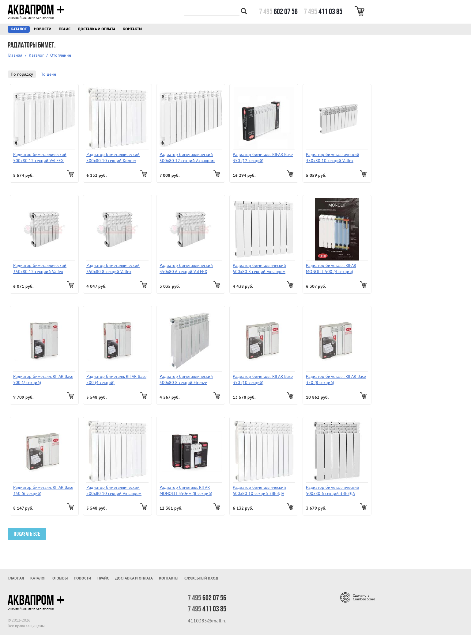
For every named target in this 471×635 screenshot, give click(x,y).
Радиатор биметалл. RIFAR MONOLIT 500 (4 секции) (331, 268)
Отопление (60, 55)
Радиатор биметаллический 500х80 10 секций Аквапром (113, 490)
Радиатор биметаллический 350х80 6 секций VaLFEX (186, 268)
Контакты (132, 29)
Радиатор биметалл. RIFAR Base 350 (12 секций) (263, 157)
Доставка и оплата (96, 29)
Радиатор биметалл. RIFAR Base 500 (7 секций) (43, 379)
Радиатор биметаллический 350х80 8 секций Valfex (113, 268)
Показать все (27, 534)
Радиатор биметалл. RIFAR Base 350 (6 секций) (43, 490)
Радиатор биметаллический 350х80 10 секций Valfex (332, 157)
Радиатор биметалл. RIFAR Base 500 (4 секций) (116, 379)
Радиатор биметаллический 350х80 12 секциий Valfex (39, 268)
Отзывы (60, 578)
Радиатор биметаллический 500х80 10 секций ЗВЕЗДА (259, 490)
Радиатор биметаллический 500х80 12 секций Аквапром (187, 157)
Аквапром (36, 9)
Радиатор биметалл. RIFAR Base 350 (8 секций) (336, 379)
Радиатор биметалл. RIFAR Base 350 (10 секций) (263, 379)
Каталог (19, 29)
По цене (48, 74)
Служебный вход (201, 578)
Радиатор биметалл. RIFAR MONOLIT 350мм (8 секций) (186, 490)
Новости (42, 29)
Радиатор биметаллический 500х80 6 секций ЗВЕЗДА (332, 490)
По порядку (22, 74)
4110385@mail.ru (207, 621)
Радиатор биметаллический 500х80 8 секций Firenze (186, 379)
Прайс (64, 29)
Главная (15, 55)
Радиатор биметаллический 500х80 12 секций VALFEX (39, 157)
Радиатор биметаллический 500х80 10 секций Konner (113, 157)
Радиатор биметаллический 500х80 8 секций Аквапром (259, 268)
